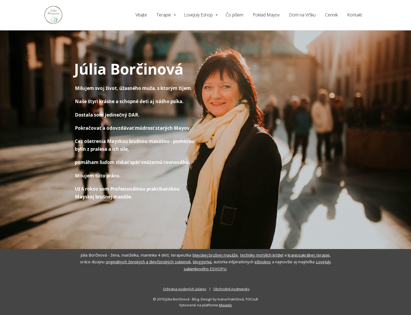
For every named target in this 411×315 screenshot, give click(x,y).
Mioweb (225, 305)
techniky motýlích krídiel (261, 255)
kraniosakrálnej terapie (309, 255)
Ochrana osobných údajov (184, 288)
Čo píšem (234, 15)
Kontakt (354, 15)
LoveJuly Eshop (198, 15)
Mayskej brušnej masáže (215, 255)
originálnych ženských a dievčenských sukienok (148, 261)
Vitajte (141, 15)
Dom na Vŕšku (302, 15)
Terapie (163, 15)
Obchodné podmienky (231, 288)
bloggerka (202, 261)
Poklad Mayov (266, 15)
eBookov (263, 261)
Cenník (331, 15)
